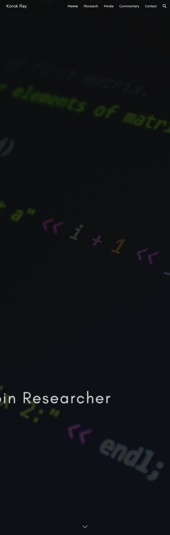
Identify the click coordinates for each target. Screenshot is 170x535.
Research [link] (91, 6)
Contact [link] (151, 6)
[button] (164, 6)
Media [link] (109, 6)
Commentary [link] (129, 6)
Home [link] (73, 6)
